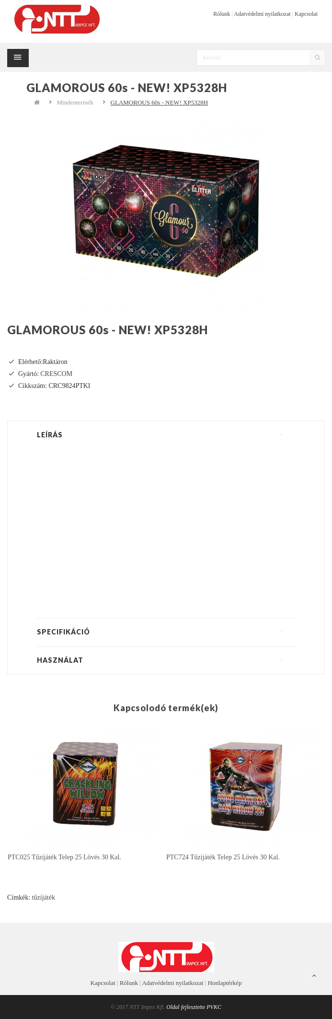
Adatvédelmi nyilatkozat (262, 14)
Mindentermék (75, 102)
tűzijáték (43, 897)
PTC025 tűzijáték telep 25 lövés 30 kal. (64, 857)
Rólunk (221, 14)
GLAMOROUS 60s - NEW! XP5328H (159, 102)
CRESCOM (56, 373)
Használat (60, 660)
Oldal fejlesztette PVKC (193, 1007)
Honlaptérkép (225, 982)
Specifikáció (63, 632)
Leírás (50, 435)
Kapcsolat (306, 14)
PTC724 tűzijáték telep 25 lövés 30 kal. (223, 857)
